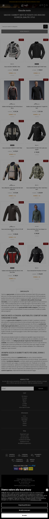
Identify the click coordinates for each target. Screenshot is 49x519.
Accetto (24, 515)
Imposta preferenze (24, 505)
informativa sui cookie (35, 499)
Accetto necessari (24, 510)
